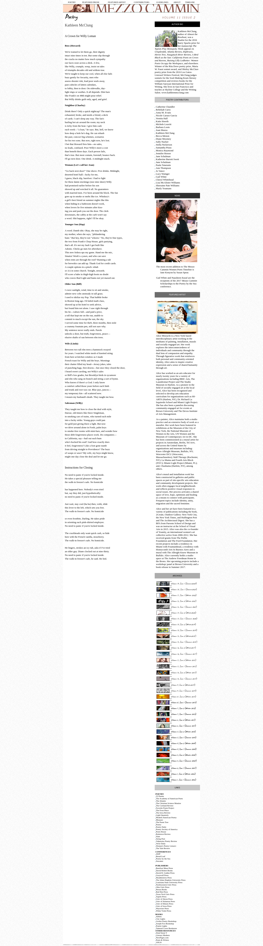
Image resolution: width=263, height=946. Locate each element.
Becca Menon (162, 136)
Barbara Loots (163, 127)
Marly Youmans (163, 188)
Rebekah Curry (163, 109)
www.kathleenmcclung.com (175, 92)
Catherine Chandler (165, 106)
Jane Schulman (163, 156)
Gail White (161, 176)
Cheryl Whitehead (165, 179)
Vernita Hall (162, 118)
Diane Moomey (163, 138)
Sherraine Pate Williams (167, 185)
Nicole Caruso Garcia (166, 115)
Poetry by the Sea (188, 283)
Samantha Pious (163, 147)
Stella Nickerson (164, 144)
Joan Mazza (161, 130)
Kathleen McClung (187, 31)
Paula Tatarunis (163, 165)
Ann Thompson (163, 168)
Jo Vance (160, 171)
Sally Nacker (162, 141)
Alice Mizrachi (163, 335)
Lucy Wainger (162, 173)
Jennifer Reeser (163, 153)
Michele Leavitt (163, 124)
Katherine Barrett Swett (167, 159)
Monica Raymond (164, 150)
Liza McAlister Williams (168, 182)
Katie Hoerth (162, 121)
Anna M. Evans (163, 112)
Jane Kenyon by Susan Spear (174, 272)
